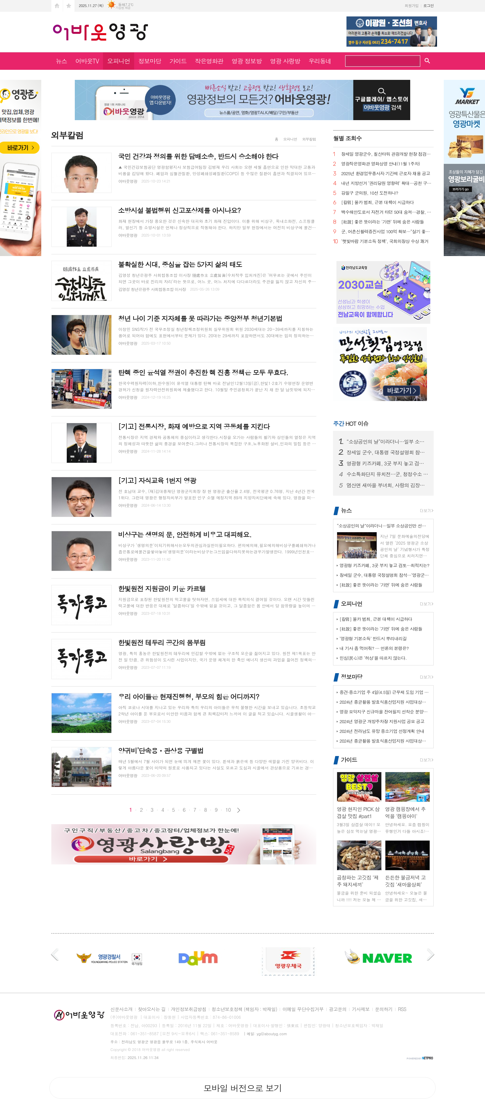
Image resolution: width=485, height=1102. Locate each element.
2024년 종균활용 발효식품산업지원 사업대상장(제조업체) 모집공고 (384, 702)
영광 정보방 (247, 61)
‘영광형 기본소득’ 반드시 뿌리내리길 (373, 638)
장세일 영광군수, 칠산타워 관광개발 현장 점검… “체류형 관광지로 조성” (387, 154)
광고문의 (338, 1009)
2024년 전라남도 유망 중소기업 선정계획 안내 (381, 731)
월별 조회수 (347, 138)
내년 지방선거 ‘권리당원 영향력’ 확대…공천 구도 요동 (387, 183)
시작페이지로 (57, 6)
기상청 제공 (122, 8)
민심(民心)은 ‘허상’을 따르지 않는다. (373, 658)
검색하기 (413, 62)
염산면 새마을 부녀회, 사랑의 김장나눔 (387, 485)
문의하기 (384, 1009)
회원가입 (412, 5)
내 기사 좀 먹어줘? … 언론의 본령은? (374, 648)
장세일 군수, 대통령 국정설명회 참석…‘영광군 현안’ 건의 (387, 452)
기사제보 (361, 1009)
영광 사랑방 (285, 61)
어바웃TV (87, 61)
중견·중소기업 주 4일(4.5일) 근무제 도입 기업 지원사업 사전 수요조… (384, 692)
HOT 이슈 (350, 423)
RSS (402, 1009)
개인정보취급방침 (188, 1009)
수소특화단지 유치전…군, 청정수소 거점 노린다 (387, 474)
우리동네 (320, 61)
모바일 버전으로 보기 (242, 1088)
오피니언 (118, 61)
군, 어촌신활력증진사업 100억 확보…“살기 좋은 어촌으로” (387, 232)
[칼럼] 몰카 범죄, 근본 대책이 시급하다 (377, 202)
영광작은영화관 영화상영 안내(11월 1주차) (380, 164)
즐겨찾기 (68, 6)
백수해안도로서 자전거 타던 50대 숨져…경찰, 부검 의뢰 (387, 212)
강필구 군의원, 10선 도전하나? (369, 193)
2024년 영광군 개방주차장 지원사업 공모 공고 (381, 721)
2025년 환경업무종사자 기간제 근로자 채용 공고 (385, 174)
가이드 (177, 61)
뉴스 (61, 61)
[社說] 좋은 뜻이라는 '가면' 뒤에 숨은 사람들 (382, 222)
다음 (238, 810)
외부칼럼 (309, 139)
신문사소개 (121, 1009)
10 (228, 809)
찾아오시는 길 (152, 1009)
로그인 (428, 5)
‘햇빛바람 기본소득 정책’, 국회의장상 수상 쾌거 (384, 241)
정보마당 (149, 61)
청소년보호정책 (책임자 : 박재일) (244, 1009)
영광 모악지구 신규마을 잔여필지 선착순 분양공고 (384, 711)
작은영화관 (209, 61)
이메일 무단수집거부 (302, 1009)
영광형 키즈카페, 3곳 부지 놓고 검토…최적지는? (387, 463)
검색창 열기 (427, 60)
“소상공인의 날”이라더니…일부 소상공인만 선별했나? (387, 441)
